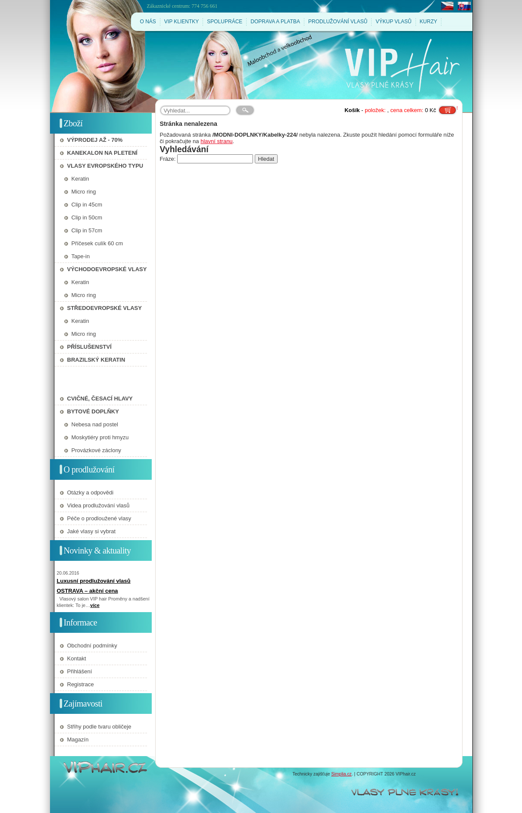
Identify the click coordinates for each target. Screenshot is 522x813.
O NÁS (148, 22)
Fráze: (168, 159)
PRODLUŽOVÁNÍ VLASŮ (337, 22)
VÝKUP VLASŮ (393, 22)
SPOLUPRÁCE (224, 22)
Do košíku (447, 107)
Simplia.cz (341, 774)
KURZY (429, 22)
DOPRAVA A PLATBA (275, 22)
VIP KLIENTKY (181, 22)
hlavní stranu (216, 141)
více (95, 605)
